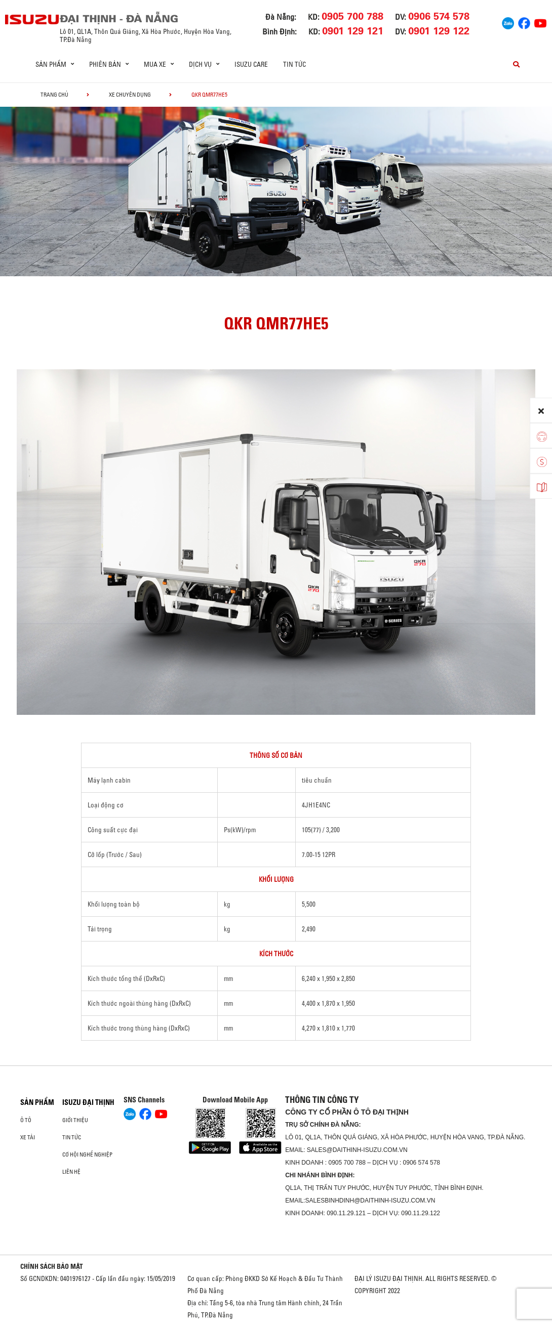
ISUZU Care (251, 64)
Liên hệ (71, 1171)
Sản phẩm (37, 1102)
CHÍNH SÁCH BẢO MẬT (51, 1266)
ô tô (25, 1120)
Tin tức (294, 64)
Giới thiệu (75, 1120)
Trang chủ (54, 94)
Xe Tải (27, 1137)
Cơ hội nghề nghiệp (87, 1154)
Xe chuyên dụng (130, 94)
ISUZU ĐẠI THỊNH (88, 1102)
